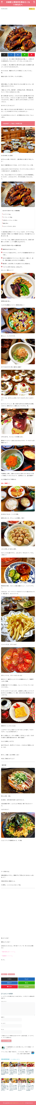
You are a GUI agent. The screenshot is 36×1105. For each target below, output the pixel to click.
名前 (2, 1017)
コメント (3, 1001)
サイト (2, 1029)
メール (3, 1023)
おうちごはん (11, 974)
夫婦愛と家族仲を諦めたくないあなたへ (18, 3)
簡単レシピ (5, 974)
